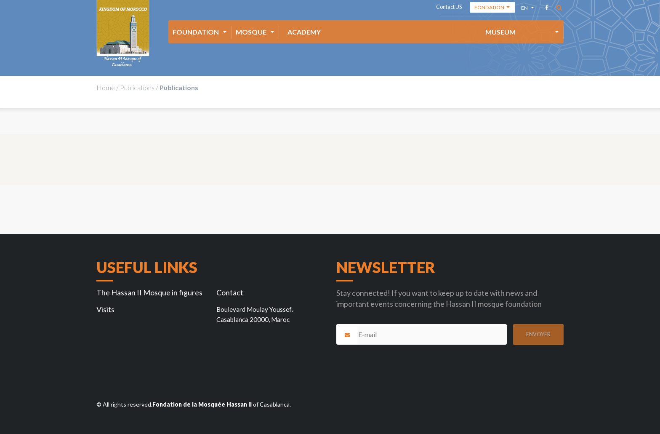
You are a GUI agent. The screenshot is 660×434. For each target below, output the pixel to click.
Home (105, 87)
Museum (500, 32)
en (525, 9)
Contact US (449, 7)
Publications (137, 87)
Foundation (196, 32)
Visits (105, 309)
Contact (229, 292)
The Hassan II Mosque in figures (149, 292)
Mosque (251, 32)
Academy (304, 32)
